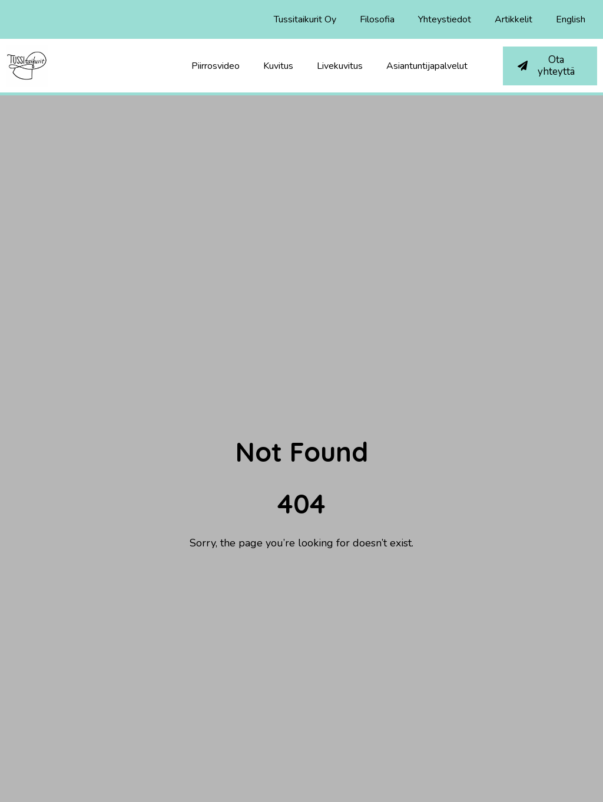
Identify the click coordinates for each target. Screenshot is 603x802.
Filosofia (377, 19)
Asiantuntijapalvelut (427, 65)
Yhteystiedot (444, 19)
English (570, 19)
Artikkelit (513, 19)
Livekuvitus (340, 65)
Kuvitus (278, 65)
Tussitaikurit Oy (305, 19)
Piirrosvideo (215, 65)
